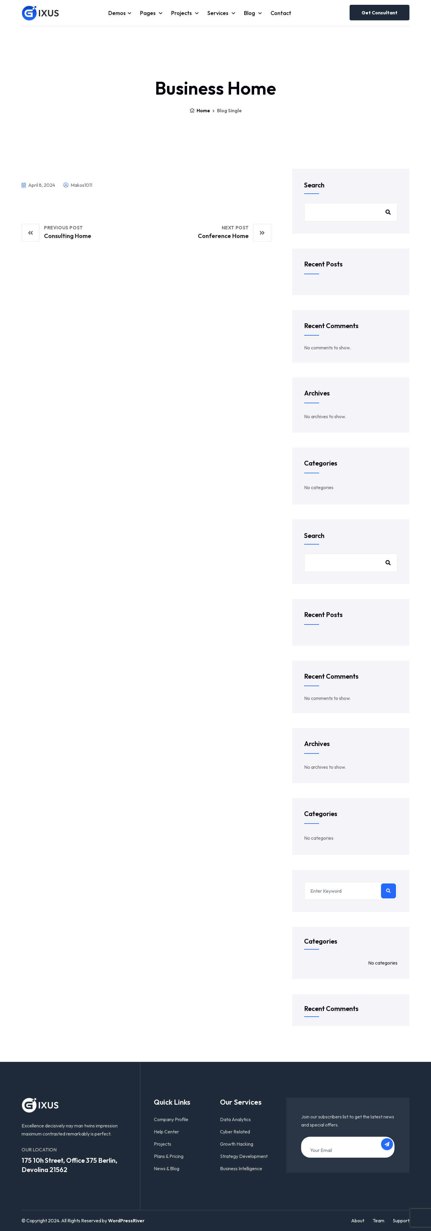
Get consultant (379, 13)
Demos (117, 13)
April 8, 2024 (38, 185)
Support (401, 1221)
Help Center (166, 1132)
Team (378, 1221)
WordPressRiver (126, 1221)
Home (199, 110)
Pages (148, 13)
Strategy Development (244, 1156)
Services (218, 13)
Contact (281, 13)
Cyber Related (235, 1132)
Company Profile (171, 1119)
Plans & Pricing (168, 1156)
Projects (182, 13)
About (357, 1221)
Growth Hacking (236, 1144)
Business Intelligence (241, 1168)
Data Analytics (235, 1119)
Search (314, 185)
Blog (250, 13)
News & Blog (166, 1168)
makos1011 (77, 185)
